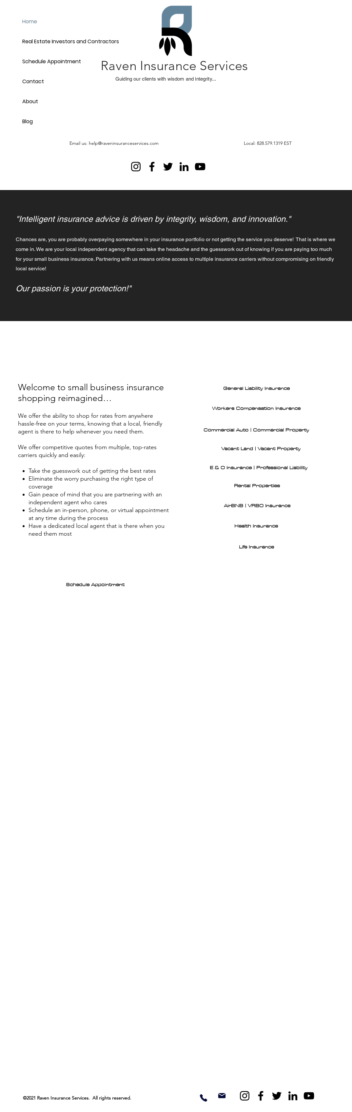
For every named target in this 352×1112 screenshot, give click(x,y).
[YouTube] (200, 166)
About (30, 101)
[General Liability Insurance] (256, 388)
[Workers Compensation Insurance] (256, 408)
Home (29, 21)
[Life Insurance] (256, 547)
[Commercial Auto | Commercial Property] (256, 430)
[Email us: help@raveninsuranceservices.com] (123, 143)
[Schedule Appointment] (95, 584)
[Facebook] (152, 166)
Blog (27, 121)
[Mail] (222, 1095)
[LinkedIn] (184, 166)
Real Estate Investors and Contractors (52, 41)
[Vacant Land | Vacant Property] (261, 448)
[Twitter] (168, 166)
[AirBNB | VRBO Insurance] (257, 505)
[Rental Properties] (257, 485)
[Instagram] (135, 166)
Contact (33, 81)
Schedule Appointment (51, 61)
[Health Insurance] (256, 526)
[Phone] (203, 1098)
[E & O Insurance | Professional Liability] (259, 467)
